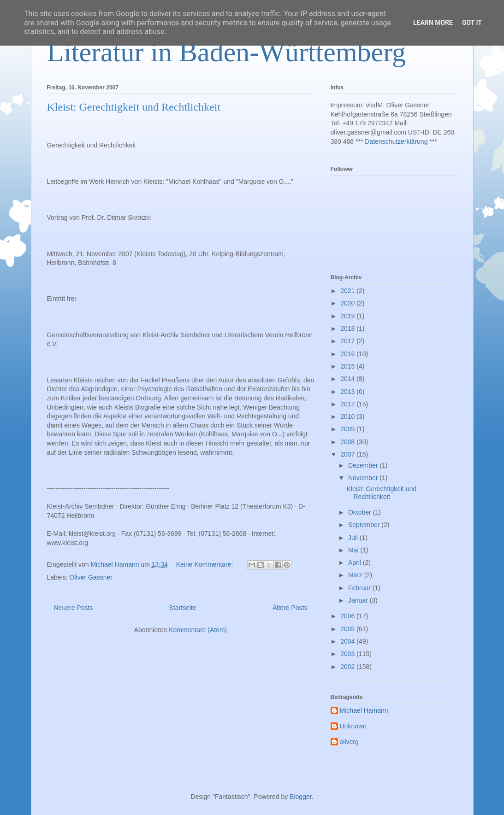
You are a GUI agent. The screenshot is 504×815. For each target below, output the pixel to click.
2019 (348, 316)
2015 (348, 366)
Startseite (182, 607)
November (363, 477)
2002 (348, 666)
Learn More (433, 22)
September (364, 524)
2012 (348, 404)
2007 (348, 454)
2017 (348, 341)
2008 (348, 442)
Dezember (363, 465)
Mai (354, 550)
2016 (348, 354)
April (355, 562)
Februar (360, 588)
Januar (359, 600)
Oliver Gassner (91, 577)
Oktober (360, 512)
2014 (348, 378)
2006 (348, 616)
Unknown (353, 726)
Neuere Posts (73, 607)
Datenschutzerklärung (396, 141)
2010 (348, 416)
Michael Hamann (364, 710)
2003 (348, 653)
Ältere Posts (290, 607)
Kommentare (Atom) (198, 629)
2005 (348, 629)
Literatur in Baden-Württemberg (226, 52)
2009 (348, 429)
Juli (354, 537)
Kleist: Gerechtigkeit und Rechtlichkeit (134, 107)
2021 (348, 290)
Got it (472, 22)
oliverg (349, 741)
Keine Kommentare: (205, 564)
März (356, 575)
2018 (348, 328)
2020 (348, 303)
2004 (348, 641)
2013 (348, 391)
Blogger (300, 796)
